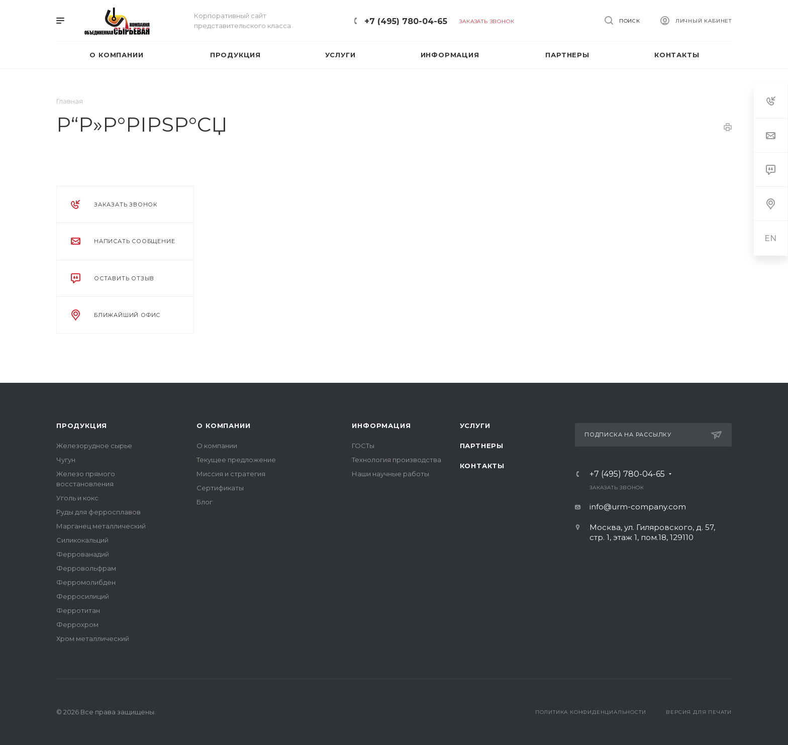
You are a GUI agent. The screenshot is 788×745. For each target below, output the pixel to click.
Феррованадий (82, 554)
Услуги (475, 425)
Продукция (81, 425)
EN (770, 238)
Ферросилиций (82, 596)
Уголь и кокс (77, 498)
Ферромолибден (86, 582)
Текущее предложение (236, 460)
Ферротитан (78, 610)
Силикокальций (82, 540)
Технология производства (396, 460)
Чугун (65, 460)
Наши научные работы (390, 474)
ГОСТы (363, 446)
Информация (381, 425)
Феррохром (77, 624)
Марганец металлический (101, 526)
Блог (204, 502)
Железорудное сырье (94, 446)
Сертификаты (220, 488)
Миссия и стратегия (230, 474)
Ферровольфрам (86, 568)
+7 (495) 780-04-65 (405, 21)
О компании (223, 425)
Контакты (482, 466)
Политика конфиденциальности (590, 712)
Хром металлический (92, 638)
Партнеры (482, 446)
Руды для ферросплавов (98, 512)
